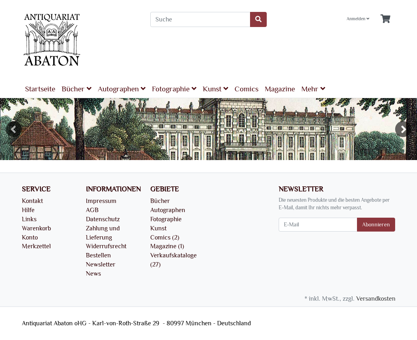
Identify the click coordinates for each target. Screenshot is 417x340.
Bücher (76, 89)
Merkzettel (36, 246)
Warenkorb (36, 228)
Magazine (280, 89)
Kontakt (32, 201)
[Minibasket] (385, 19)
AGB (92, 210)
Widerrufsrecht (106, 246)
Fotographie (174, 89)
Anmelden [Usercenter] (358, 18)
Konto (30, 237)
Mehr (313, 89)
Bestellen (98, 255)
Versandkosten (376, 298)
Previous (14, 129)
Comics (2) (164, 237)
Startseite (40, 89)
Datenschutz (103, 219)
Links (29, 219)
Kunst (215, 89)
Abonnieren (376, 225)
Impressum (101, 201)
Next (403, 129)
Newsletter (100, 264)
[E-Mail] (318, 225)
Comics (246, 89)
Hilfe (28, 210)
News (93, 273)
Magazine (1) (167, 246)
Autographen (121, 89)
